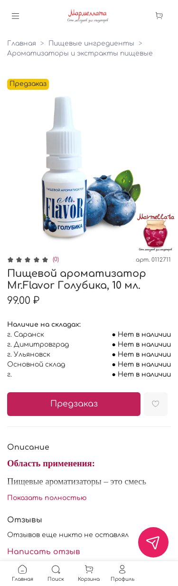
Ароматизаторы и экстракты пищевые (80, 53)
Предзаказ (74, 403)
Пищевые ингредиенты (91, 43)
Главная (21, 43)
